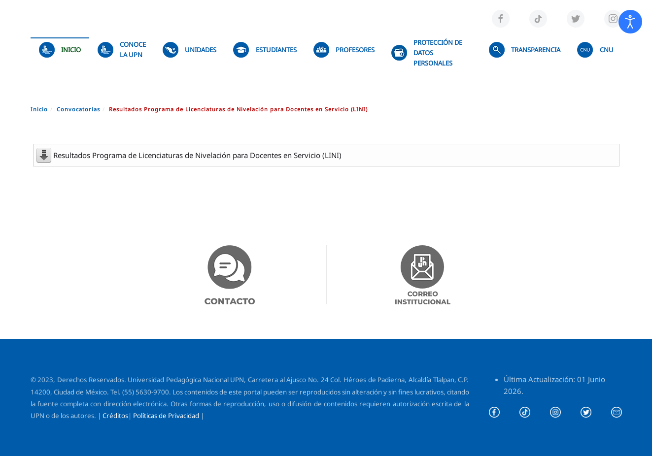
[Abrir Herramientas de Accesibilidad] (630, 21)
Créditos (115, 415)
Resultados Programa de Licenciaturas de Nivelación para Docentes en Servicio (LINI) (197, 155)
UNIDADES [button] (189, 50)
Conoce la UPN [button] (122, 49)
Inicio (60, 50)
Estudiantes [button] (264, 50)
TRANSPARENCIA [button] (524, 50)
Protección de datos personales (426, 52)
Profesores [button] (344, 50)
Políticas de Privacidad (166, 415)
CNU (595, 50)
